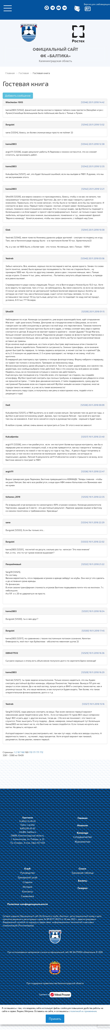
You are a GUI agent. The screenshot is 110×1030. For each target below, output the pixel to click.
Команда (82, 832)
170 (30, 752)
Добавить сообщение (18, 95)
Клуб (27, 868)
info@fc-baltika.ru (27, 831)
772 (41, 752)
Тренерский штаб (27, 877)
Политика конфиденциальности (27, 904)
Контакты (27, 891)
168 (22, 752)
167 (19, 752)
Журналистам (82, 841)
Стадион (27, 882)
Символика (27, 896)
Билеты (82, 880)
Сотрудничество (82, 837)
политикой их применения (83, 1011)
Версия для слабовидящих (97, 4)
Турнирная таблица (82, 872)
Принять (55, 1018)
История (27, 886)
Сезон (82, 868)
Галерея (82, 888)
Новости (82, 825)
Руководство (27, 872)
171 (34, 752)
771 (37, 752)
